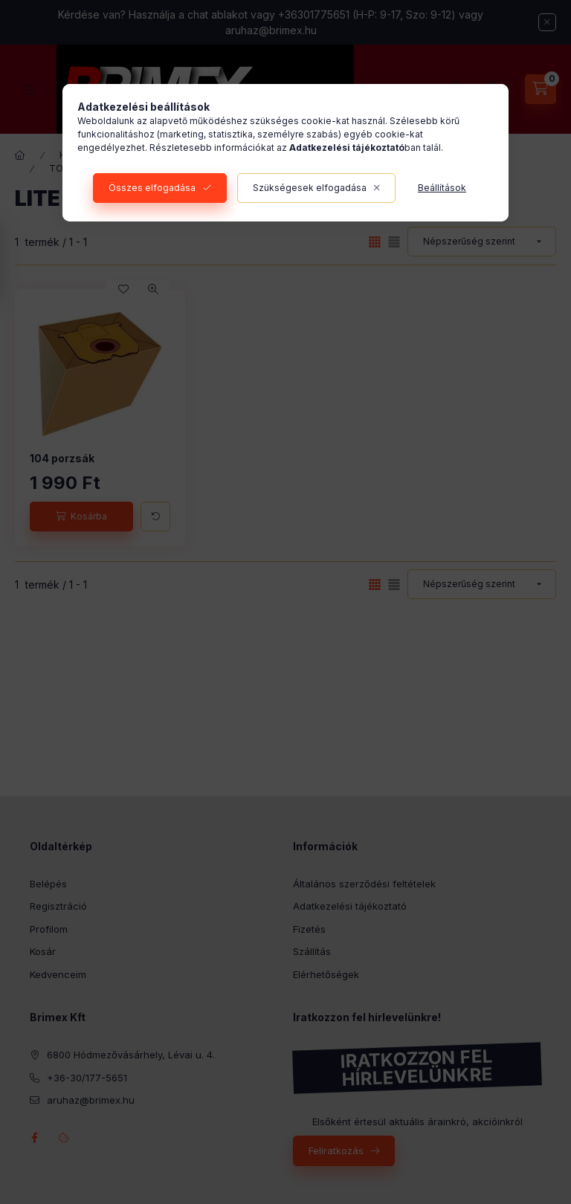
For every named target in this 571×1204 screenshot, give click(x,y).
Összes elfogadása (152, 187)
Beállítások (442, 187)
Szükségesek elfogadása (310, 187)
